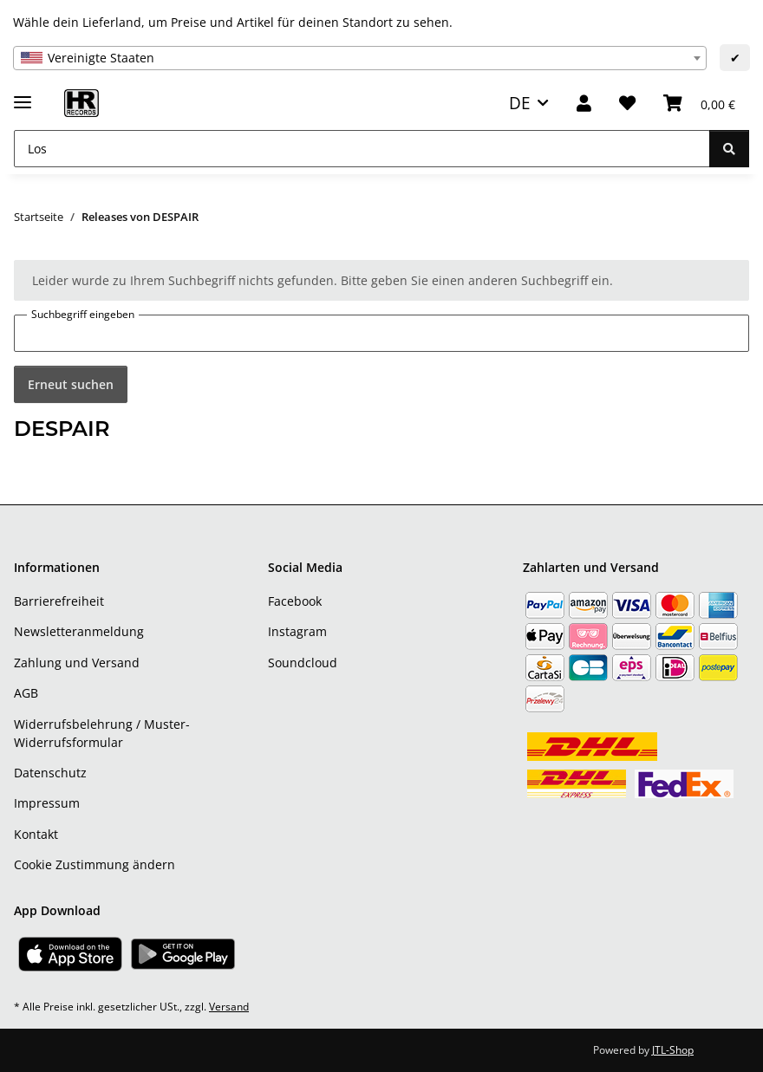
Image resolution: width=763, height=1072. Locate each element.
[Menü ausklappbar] (22, 95)
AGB (26, 693)
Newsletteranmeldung (79, 631)
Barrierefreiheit (59, 601)
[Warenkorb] (699, 103)
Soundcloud (302, 662)
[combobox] (360, 58)
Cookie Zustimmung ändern (94, 864)
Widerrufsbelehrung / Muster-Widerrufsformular (102, 733)
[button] (584, 103)
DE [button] (520, 102)
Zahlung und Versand (77, 662)
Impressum (47, 803)
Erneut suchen (71, 384)
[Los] (362, 148)
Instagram (297, 631)
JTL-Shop (673, 1050)
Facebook (295, 601)
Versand (229, 1006)
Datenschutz (50, 772)
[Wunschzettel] (627, 103)
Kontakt (36, 834)
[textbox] (360, 58)
